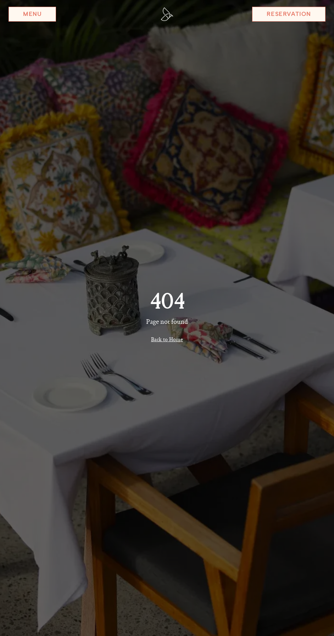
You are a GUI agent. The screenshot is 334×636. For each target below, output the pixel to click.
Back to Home (167, 339)
